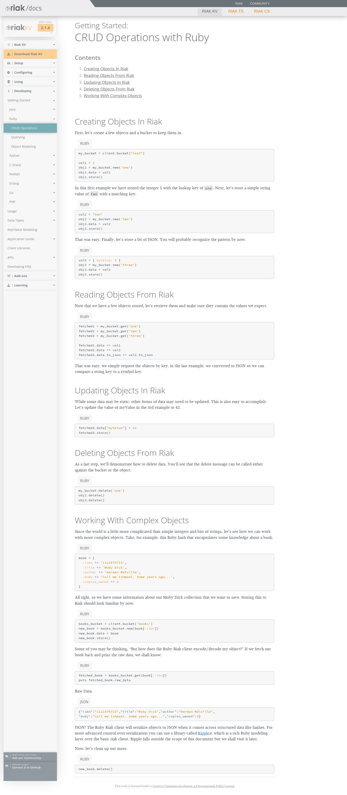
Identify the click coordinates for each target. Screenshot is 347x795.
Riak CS (262, 11)
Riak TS (235, 11)
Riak (239, 3)
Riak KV (209, 11)
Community (260, 3)
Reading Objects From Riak (109, 75)
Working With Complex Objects (113, 95)
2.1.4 (45, 27)
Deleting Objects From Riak (109, 89)
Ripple (203, 733)
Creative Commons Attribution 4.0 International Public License (193, 786)
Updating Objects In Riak (107, 82)
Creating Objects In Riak (106, 68)
